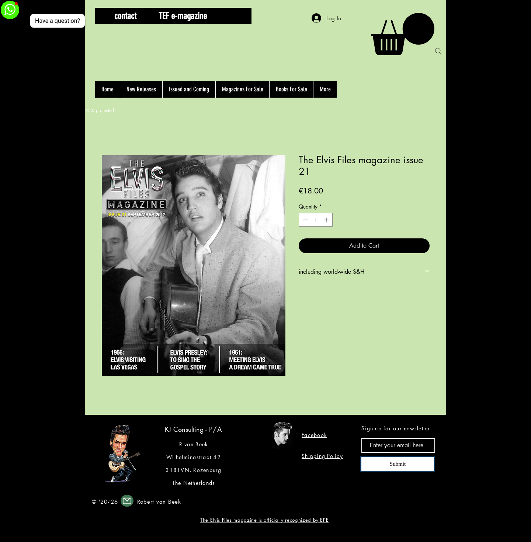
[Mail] (127, 501)
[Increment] (327, 219)
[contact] (125, 16)
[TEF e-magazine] (182, 16)
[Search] (438, 51)
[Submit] (397, 464)
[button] (233, 16)
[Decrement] (304, 219)
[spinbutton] (315, 219)
